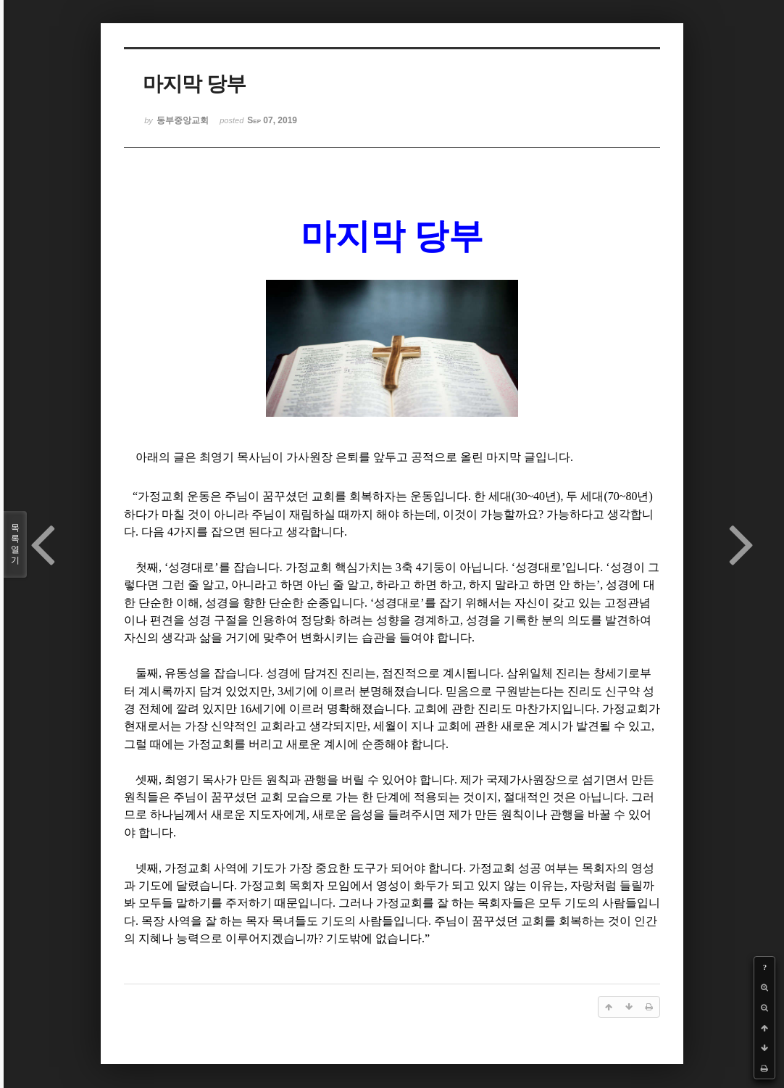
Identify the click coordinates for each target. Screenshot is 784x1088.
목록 (15, 544)
